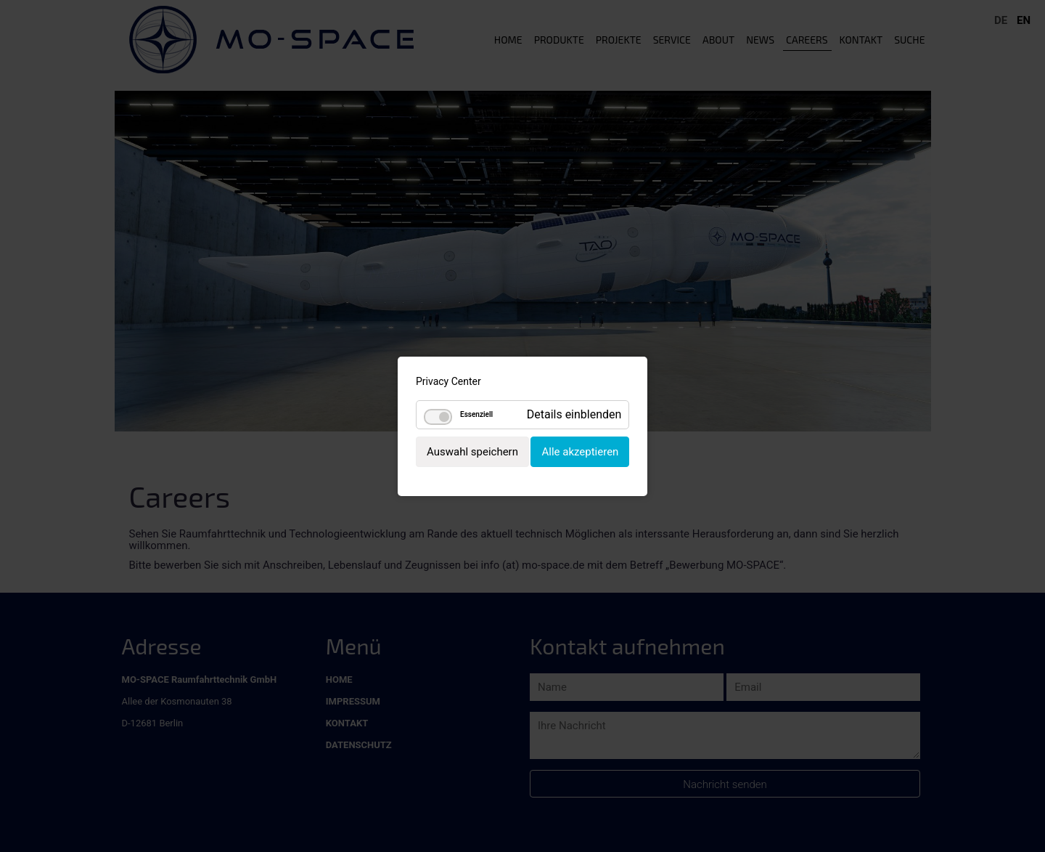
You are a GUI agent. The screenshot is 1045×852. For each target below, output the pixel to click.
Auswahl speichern (472, 451)
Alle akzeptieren (579, 451)
